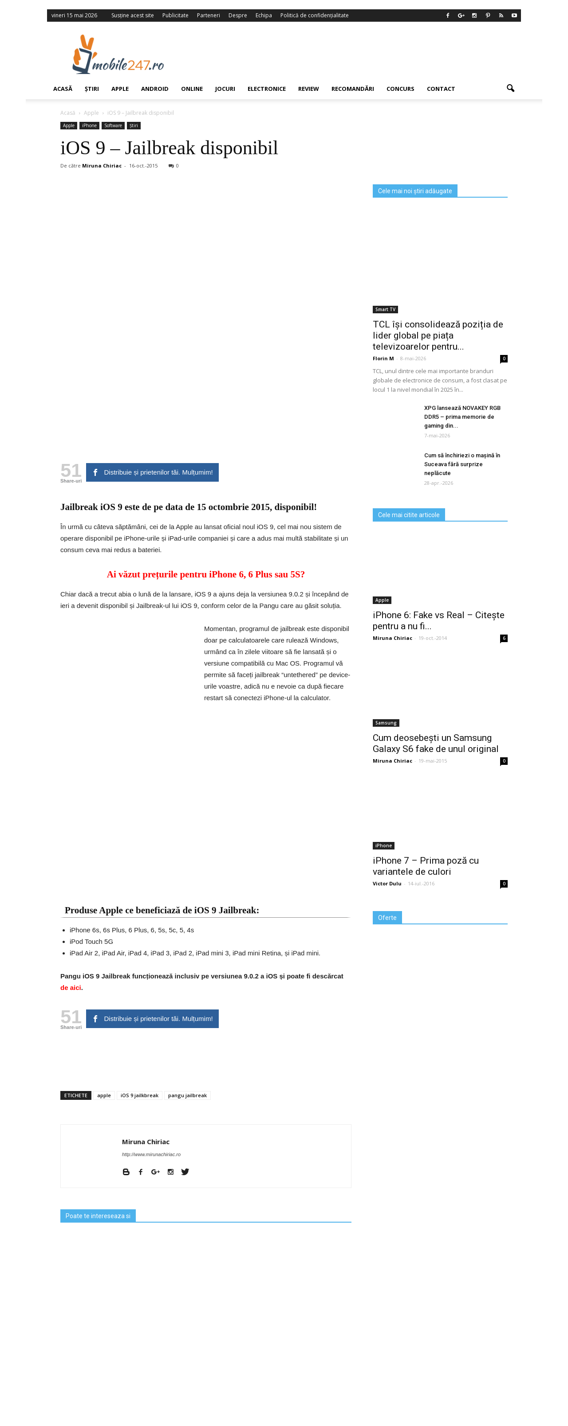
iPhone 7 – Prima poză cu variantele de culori (426, 866)
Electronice (267, 89)
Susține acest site (132, 15)
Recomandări (352, 89)
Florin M (383, 358)
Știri (92, 89)
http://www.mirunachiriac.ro (151, 1154)
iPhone (89, 125)
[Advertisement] (356, 54)
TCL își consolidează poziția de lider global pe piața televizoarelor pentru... (438, 335)
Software (113, 125)
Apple (120, 89)
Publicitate (175, 15)
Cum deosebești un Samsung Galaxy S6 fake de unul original (436, 743)
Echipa (264, 15)
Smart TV (385, 309)
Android (155, 89)
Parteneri (208, 15)
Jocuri (225, 89)
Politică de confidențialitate (314, 15)
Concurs (400, 89)
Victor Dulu (387, 883)
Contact (441, 89)
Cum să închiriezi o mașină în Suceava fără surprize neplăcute (462, 464)
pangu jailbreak (187, 1095)
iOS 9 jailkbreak (139, 1095)
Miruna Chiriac (102, 165)
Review (308, 89)
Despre (238, 15)
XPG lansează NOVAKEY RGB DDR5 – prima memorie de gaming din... (462, 417)
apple (104, 1095)
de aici (70, 987)
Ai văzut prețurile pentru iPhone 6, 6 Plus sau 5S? (206, 574)
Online (192, 89)
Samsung (386, 723)
